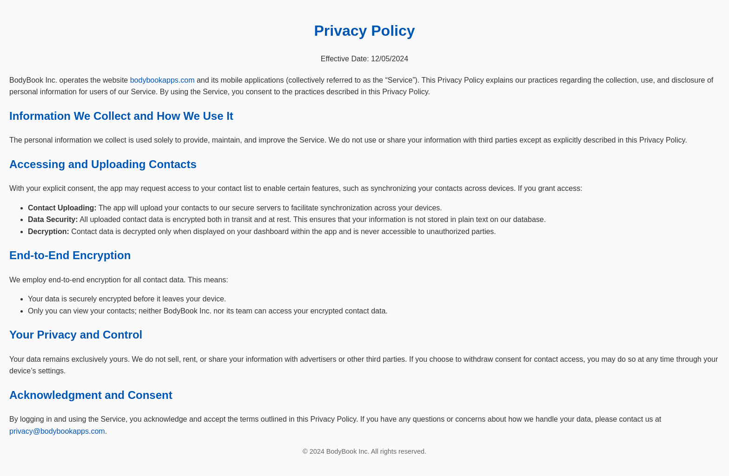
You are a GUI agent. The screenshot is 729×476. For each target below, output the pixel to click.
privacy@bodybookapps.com (57, 431)
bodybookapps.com (162, 80)
